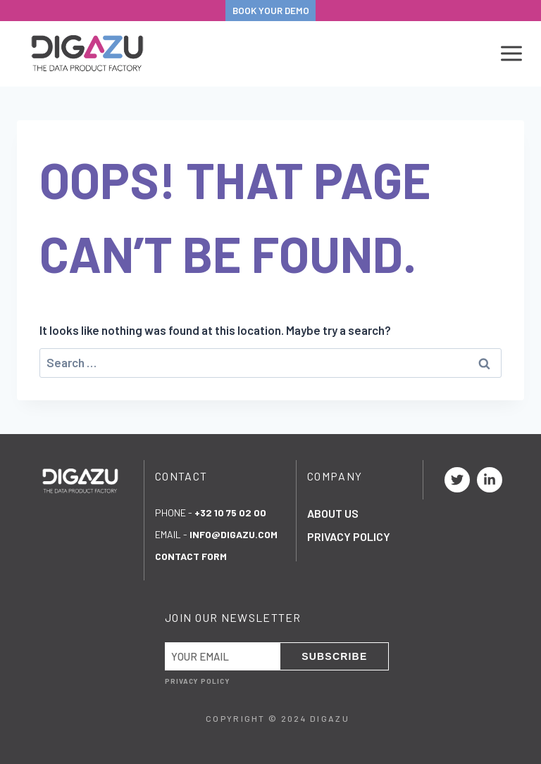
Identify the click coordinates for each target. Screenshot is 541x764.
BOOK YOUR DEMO (270, 10)
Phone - (210, 512)
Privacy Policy (348, 536)
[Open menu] (508, 53)
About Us (333, 513)
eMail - (216, 534)
